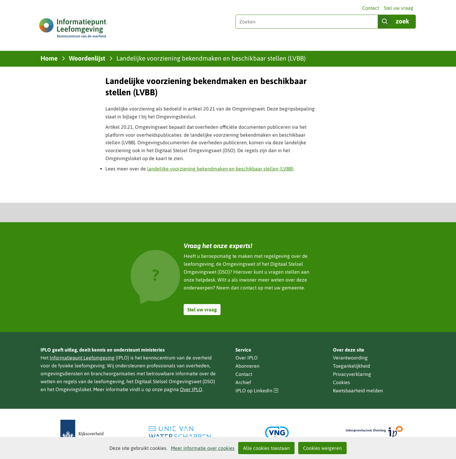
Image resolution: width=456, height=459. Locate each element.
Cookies (341, 382)
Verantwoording (350, 357)
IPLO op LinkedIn (257, 391)
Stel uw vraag (398, 8)
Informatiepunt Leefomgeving (82, 357)
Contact (370, 8)
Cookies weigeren (322, 448)
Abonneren (247, 366)
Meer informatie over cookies (203, 448)
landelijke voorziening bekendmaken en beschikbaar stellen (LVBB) (220, 168)
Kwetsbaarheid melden (358, 390)
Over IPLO (191, 389)
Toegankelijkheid (351, 366)
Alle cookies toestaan (266, 448)
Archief (243, 382)
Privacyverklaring (352, 374)
